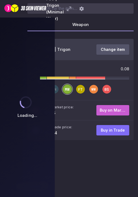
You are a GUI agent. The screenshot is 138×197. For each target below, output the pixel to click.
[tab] (80, 26)
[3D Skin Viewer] (25, 8)
